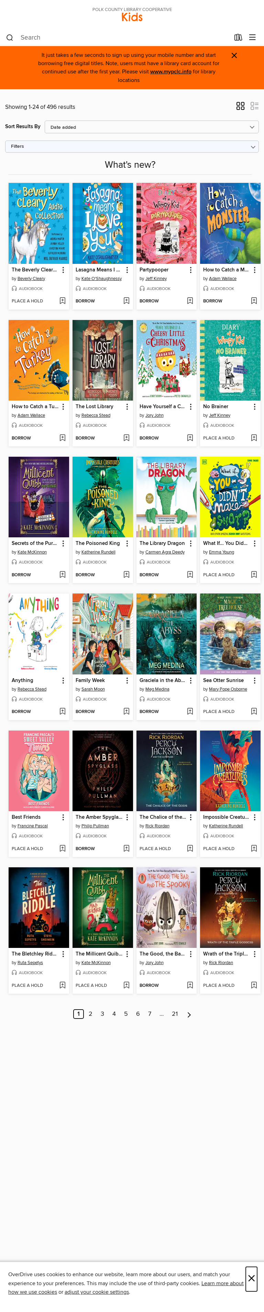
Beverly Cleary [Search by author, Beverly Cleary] (31, 278)
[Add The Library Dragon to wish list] (190, 575)
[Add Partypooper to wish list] (190, 301)
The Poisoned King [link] (98, 543)
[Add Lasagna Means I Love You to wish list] (126, 301)
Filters (17, 146)
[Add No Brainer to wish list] (254, 438)
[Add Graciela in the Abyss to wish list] (190, 711)
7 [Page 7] (149, 1014)
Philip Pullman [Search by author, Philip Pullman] (95, 826)
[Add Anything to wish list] (62, 711)
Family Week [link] (90, 681)
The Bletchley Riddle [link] (35, 954)
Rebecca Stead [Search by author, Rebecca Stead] (95, 415)
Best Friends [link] (26, 817)
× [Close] (251, 1279)
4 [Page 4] (114, 1014)
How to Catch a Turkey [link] (35, 407)
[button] (240, 108)
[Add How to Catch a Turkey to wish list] (62, 438)
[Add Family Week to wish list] (126, 711)
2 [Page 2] (90, 1014)
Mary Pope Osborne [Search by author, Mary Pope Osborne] (228, 689)
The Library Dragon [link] (162, 543)
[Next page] (189, 1014)
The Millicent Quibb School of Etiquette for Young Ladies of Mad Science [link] (99, 954)
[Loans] (238, 39)
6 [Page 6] (138, 1014)
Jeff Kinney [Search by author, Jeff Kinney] (156, 278)
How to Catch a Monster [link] (227, 270)
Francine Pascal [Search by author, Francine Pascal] (33, 826)
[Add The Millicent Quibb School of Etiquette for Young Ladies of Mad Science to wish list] (126, 985)
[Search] (9, 37)
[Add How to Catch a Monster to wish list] (254, 301)
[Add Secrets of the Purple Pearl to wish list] (62, 575)
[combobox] (118, 38)
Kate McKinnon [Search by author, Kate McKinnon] (32, 552)
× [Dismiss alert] (234, 55)
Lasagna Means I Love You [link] (99, 270)
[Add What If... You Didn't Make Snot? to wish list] (254, 575)
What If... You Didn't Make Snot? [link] (227, 543)
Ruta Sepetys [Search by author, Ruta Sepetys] (30, 962)
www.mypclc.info (170, 71)
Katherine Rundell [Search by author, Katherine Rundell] (98, 552)
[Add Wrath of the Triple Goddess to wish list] (254, 985)
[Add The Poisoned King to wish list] (126, 575)
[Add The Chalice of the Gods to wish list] (190, 849)
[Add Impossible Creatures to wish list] (254, 849)
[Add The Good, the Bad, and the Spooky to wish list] (190, 985)
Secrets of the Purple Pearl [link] (35, 543)
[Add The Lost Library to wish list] (126, 438)
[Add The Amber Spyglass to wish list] (126, 849)
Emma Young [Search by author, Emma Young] (221, 552)
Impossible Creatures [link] (227, 817)
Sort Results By (23, 126)
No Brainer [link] (215, 407)
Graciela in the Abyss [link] (163, 681)
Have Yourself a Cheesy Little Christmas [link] (163, 407)
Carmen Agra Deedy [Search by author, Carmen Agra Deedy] (165, 552)
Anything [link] (22, 681)
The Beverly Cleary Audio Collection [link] (35, 270)
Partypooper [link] (154, 270)
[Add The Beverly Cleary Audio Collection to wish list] (62, 301)
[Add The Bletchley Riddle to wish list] (62, 985)
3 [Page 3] (102, 1014)
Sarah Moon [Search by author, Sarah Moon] (93, 689)
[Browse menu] (252, 37)
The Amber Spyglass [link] (99, 817)
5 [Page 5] (126, 1014)
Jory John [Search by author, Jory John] (154, 415)
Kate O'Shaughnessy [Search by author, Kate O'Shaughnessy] (101, 278)
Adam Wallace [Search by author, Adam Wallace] (222, 278)
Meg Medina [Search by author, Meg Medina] (157, 689)
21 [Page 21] (175, 1014)
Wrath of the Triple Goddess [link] (227, 954)
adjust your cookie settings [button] (97, 1292)
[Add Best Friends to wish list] (62, 849)
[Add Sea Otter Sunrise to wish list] (254, 711)
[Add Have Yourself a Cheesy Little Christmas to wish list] (190, 438)
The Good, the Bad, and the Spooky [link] (163, 954)
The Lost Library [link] (94, 407)
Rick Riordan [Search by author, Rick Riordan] (157, 826)
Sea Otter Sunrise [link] (223, 681)
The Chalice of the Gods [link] (163, 817)
